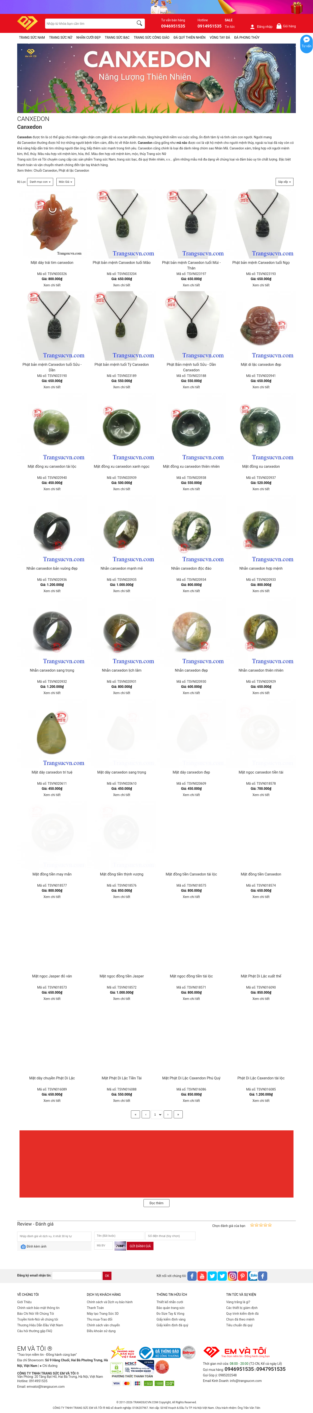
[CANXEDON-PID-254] (156, 79)
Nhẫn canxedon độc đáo (191, 568)
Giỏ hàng (286, 26)
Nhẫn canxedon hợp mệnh (261, 568)
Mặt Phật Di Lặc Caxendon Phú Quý (191, 1078)
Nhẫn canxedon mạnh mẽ (122, 568)
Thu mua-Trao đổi (99, 1319)
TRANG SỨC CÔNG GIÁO (152, 37)
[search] (140, 23)
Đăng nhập (261, 26)
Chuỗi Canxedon (45, 170)
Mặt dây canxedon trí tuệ (52, 772)
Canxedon (24, 137)
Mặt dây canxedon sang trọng (121, 772)
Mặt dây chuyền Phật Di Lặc (52, 1078)
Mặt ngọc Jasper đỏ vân (52, 976)
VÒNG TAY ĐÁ (220, 37)
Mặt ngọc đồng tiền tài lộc (191, 976)
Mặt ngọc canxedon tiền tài (261, 772)
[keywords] (87, 23)
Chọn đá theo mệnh (240, 1319)
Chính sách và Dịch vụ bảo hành (110, 1302)
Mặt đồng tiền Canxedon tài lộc (191, 874)
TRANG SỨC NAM (32, 37)
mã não (181, 143)
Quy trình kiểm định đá (242, 1313)
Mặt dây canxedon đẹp (191, 772)
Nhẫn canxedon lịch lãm (121, 670)
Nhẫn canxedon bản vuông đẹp (52, 568)
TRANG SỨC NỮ (60, 37)
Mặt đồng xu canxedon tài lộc (52, 466)
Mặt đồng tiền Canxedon (261, 874)
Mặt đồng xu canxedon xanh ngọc (122, 466)
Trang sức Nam (104, 159)
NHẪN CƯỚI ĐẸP (88, 37)
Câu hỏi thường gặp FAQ (34, 1331)
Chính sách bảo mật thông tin (38, 1308)
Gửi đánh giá (140, 1246)
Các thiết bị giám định (242, 1308)
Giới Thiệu (24, 1302)
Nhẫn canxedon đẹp (191, 670)
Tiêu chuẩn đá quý (239, 1325)
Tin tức (230, 26)
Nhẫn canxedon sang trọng (52, 670)
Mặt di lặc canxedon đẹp (261, 364)
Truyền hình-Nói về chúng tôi (37, 1319)
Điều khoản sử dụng (101, 1331)
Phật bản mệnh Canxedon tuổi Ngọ (261, 262)
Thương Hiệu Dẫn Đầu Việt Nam (40, 1325)
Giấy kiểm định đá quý (172, 1325)
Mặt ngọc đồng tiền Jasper (122, 976)
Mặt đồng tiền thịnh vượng (121, 874)
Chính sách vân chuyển (103, 1325)
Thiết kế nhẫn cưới (169, 1302)
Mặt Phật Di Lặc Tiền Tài (122, 1078)
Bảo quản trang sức (170, 1308)
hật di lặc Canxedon (75, 170)
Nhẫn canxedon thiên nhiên (261, 670)
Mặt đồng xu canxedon (261, 466)
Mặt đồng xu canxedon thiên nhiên (191, 466)
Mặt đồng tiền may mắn (52, 874)
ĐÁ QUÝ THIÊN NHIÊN (189, 37)
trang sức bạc (127, 159)
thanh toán (25, 165)
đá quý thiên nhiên (151, 159)
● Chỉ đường (48, 1366)
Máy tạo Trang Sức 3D (103, 1313)
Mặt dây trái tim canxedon (52, 262)
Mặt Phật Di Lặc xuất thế (261, 976)
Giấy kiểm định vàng (171, 1319)
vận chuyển (46, 165)
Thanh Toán (95, 1308)
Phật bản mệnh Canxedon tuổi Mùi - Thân (191, 265)
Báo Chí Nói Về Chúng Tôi (35, 1313)
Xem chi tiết (52, 285)
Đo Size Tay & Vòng (170, 1313)
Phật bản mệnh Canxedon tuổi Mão (121, 262)
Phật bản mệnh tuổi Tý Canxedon (122, 364)
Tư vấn (306, 46)
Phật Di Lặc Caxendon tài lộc (260, 1078)
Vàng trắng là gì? (238, 1302)
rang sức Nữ (157, 154)
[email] (77, 1275)
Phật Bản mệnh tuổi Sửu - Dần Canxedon (191, 367)
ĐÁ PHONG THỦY (247, 37)
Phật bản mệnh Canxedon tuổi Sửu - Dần (52, 367)
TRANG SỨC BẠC (117, 37)
